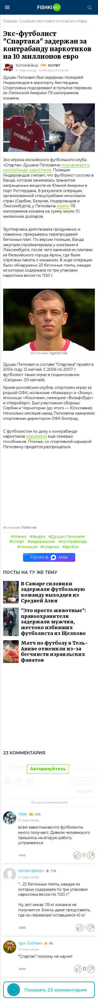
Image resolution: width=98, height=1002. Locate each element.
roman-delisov (31, 870)
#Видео (37, 536)
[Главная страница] (49, 7)
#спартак (50, 546)
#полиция (27, 546)
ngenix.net (58, 353)
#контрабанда (72, 541)
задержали (36, 436)
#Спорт (16, 541)
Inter (23, 814)
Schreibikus (27, 65)
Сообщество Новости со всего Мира (53, 21)
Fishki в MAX (49, 557)
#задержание (41, 541)
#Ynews (18, 536)
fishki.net (29, 527)
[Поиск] (89, 7)
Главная (10, 21)
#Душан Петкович (66, 536)
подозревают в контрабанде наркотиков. (46, 168)
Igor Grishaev (31, 943)
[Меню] (7, 7)
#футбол (70, 546)
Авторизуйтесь (48, 768)
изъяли (63, 206)
